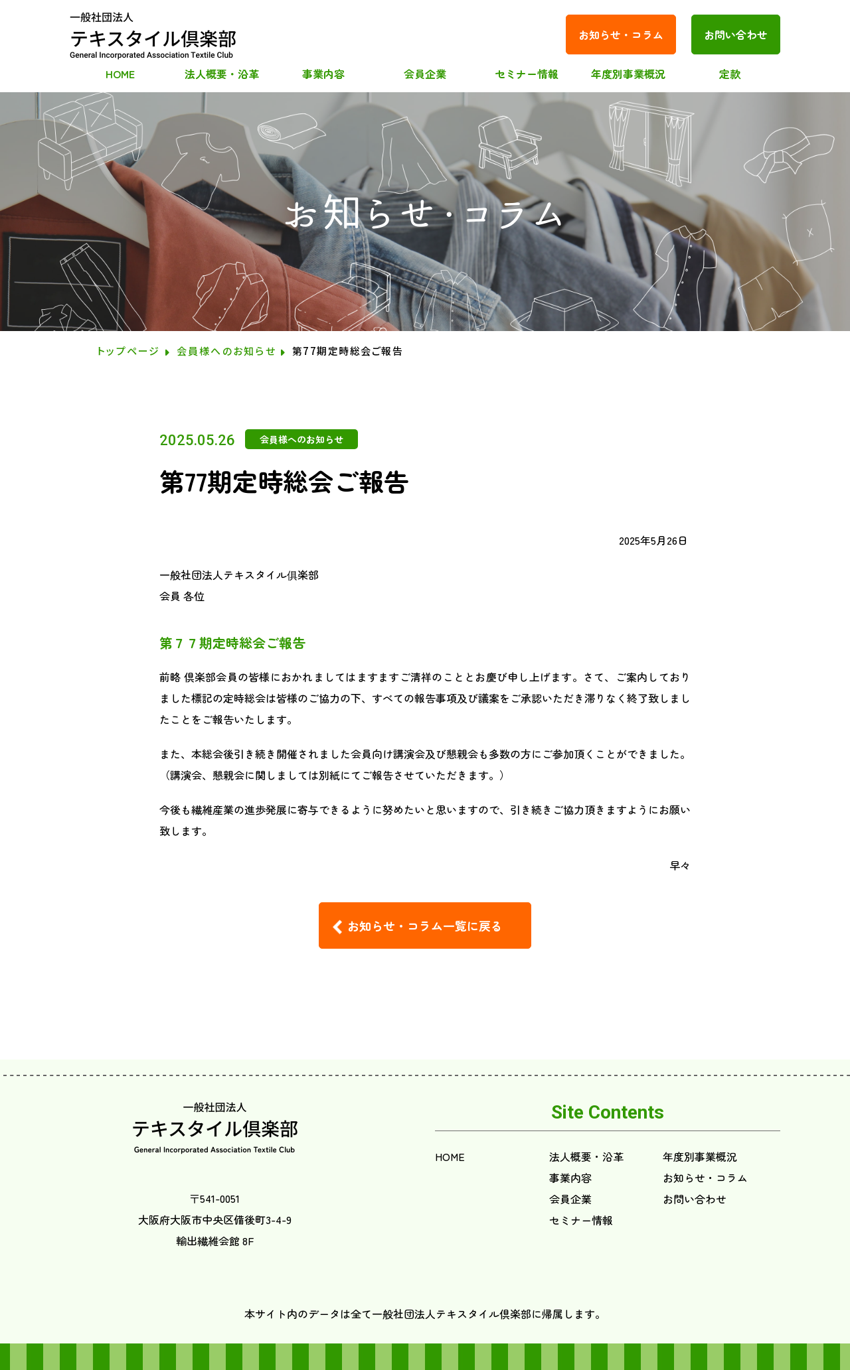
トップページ (129, 351)
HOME (120, 74)
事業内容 (323, 74)
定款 (729, 74)
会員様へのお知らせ (226, 351)
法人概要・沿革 (222, 74)
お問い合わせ (736, 34)
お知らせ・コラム (620, 34)
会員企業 (425, 74)
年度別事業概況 (628, 74)
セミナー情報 (526, 74)
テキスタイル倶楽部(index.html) (153, 34)
